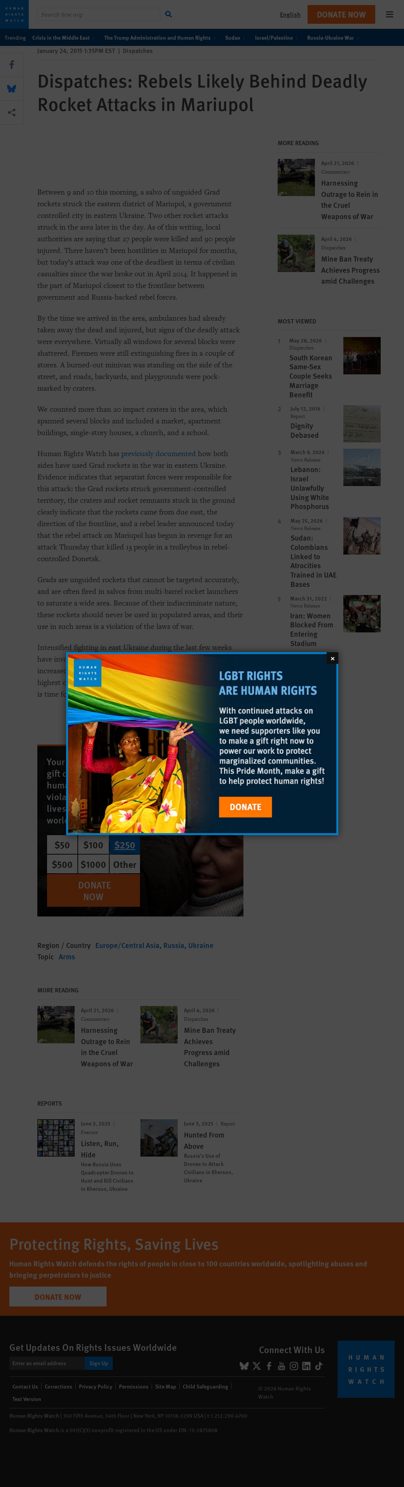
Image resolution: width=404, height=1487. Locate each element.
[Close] (332, 658)
